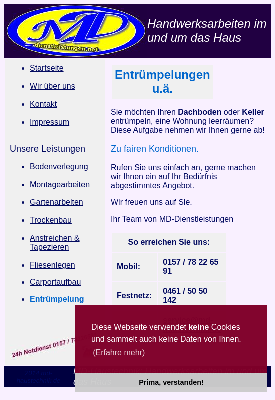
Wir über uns (52, 86)
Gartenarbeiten (56, 202)
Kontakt (43, 104)
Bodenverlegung (59, 166)
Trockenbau (51, 220)
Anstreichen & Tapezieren (55, 242)
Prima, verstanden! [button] (171, 382)
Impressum (49, 122)
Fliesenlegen (52, 265)
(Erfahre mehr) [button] (119, 352)
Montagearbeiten (60, 184)
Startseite (47, 68)
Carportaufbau (55, 282)
